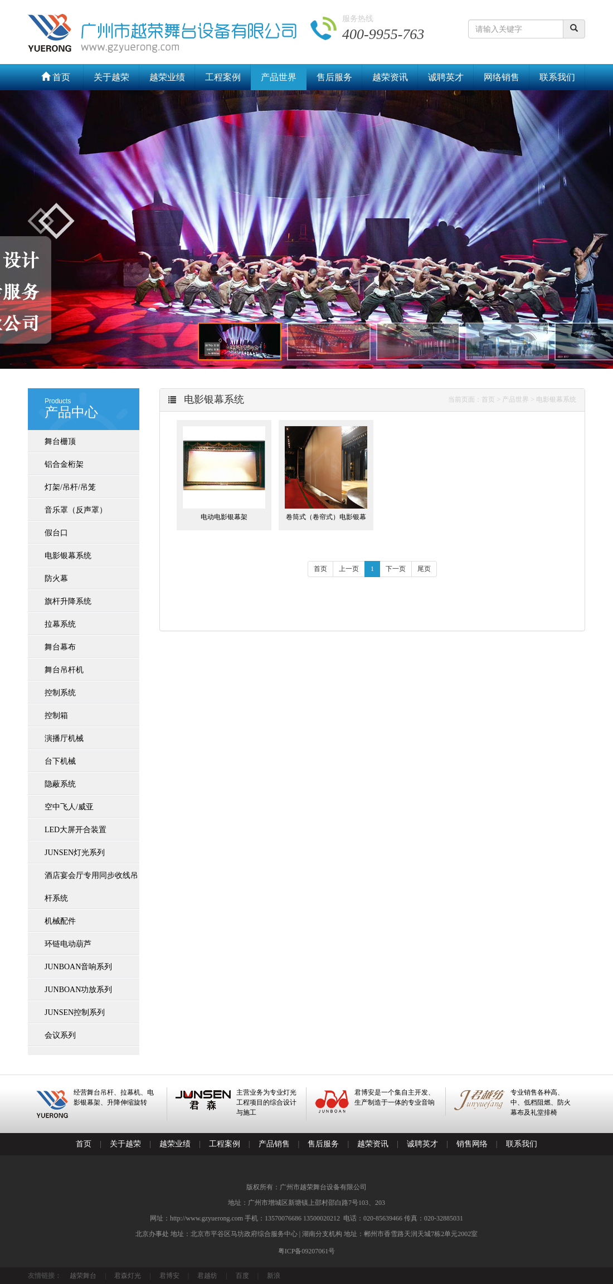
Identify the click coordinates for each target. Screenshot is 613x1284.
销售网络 (472, 1144)
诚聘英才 (446, 77)
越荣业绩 (167, 77)
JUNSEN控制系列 (75, 1012)
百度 (242, 1276)
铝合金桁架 (64, 464)
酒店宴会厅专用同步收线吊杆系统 (91, 886)
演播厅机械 (64, 738)
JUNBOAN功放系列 (78, 989)
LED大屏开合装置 (75, 830)
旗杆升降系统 (68, 601)
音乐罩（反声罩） (76, 510)
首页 (55, 77)
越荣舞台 (83, 1276)
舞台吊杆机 (64, 670)
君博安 (169, 1276)
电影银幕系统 (68, 555)
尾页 (424, 569)
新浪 (273, 1276)
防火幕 (56, 578)
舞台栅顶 (60, 441)
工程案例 (223, 77)
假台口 (56, 533)
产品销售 (274, 1144)
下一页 (396, 569)
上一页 (349, 569)
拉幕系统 (60, 624)
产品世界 (278, 77)
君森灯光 (127, 1276)
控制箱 (56, 715)
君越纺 (207, 1276)
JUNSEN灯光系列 (75, 852)
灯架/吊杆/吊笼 (70, 487)
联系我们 (557, 77)
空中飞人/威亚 (69, 807)
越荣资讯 (390, 77)
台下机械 (60, 761)
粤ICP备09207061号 (306, 1251)
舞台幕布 (60, 647)
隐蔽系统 (60, 784)
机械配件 (60, 921)
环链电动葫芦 (68, 944)
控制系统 (60, 693)
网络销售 (501, 77)
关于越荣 (111, 77)
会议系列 (60, 1035)
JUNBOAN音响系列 (78, 967)
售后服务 (334, 77)
